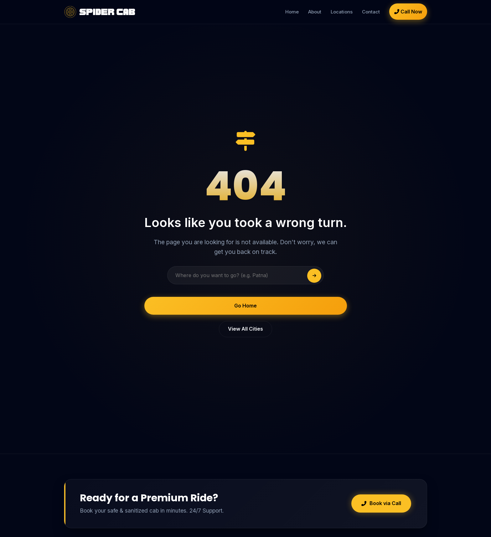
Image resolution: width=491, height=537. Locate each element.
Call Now (408, 11)
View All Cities (245, 329)
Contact (371, 12)
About (314, 12)
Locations (342, 12)
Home (292, 12)
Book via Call (381, 503)
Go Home (245, 305)
